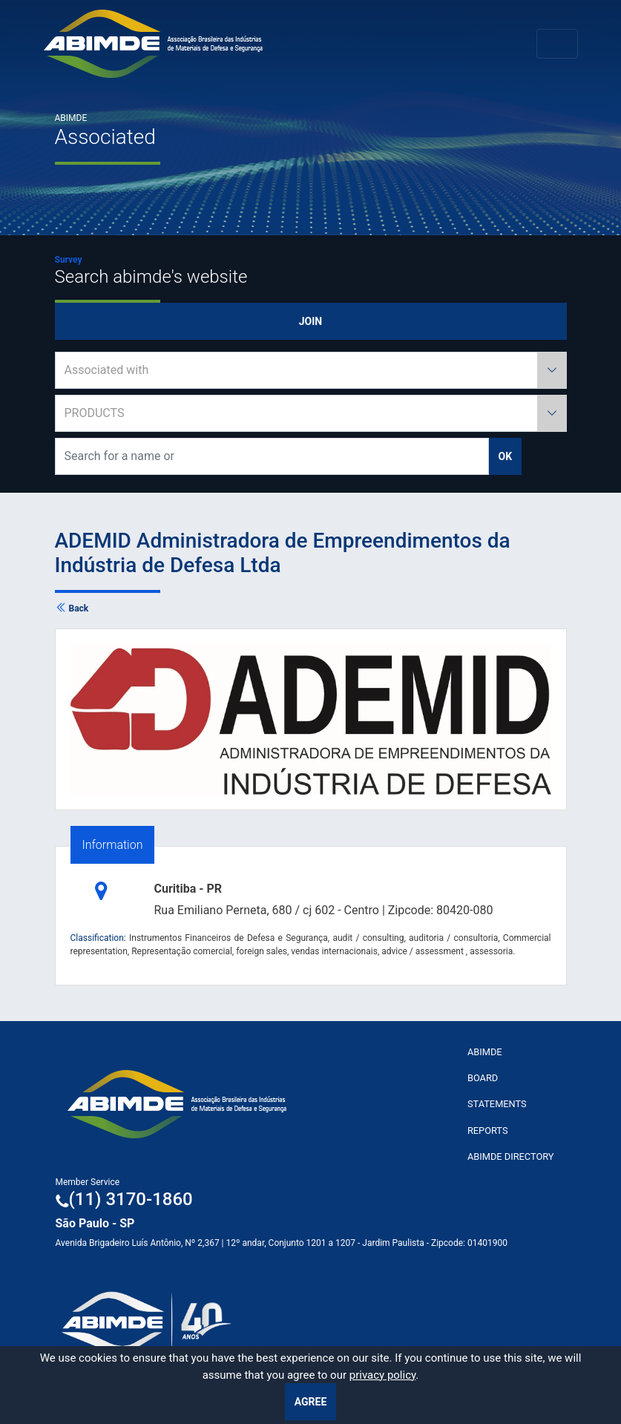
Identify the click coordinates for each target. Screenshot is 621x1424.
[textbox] (311, 370)
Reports (487, 1130)
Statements (497, 1103)
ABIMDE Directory (510, 1156)
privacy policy (382, 1375)
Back (72, 608)
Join (310, 321)
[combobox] (311, 370)
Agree (311, 1402)
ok (506, 456)
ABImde (484, 1051)
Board (482, 1077)
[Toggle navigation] (557, 44)
